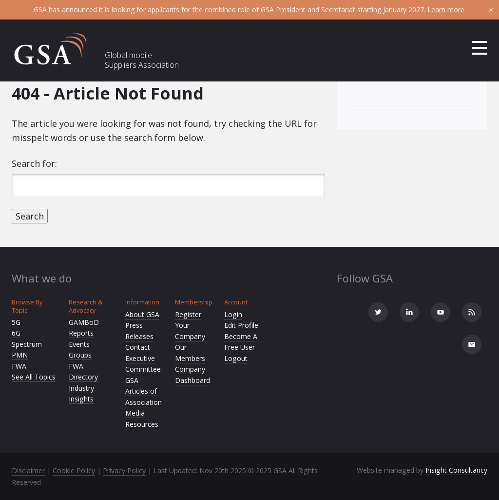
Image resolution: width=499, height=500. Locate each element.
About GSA (142, 314)
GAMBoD (84, 322)
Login (233, 314)
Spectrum (27, 344)
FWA (19, 366)
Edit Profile (241, 325)
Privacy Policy (124, 470)
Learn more (445, 9)
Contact (137, 347)
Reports (81, 333)
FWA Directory (83, 371)
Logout (236, 358)
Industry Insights (81, 393)
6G (16, 333)
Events (79, 344)
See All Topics (34, 376)
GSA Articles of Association (143, 391)
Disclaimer (28, 470)
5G (16, 322)
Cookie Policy (74, 470)
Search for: (34, 163)
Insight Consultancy (456, 470)
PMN (20, 355)
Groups (80, 355)
